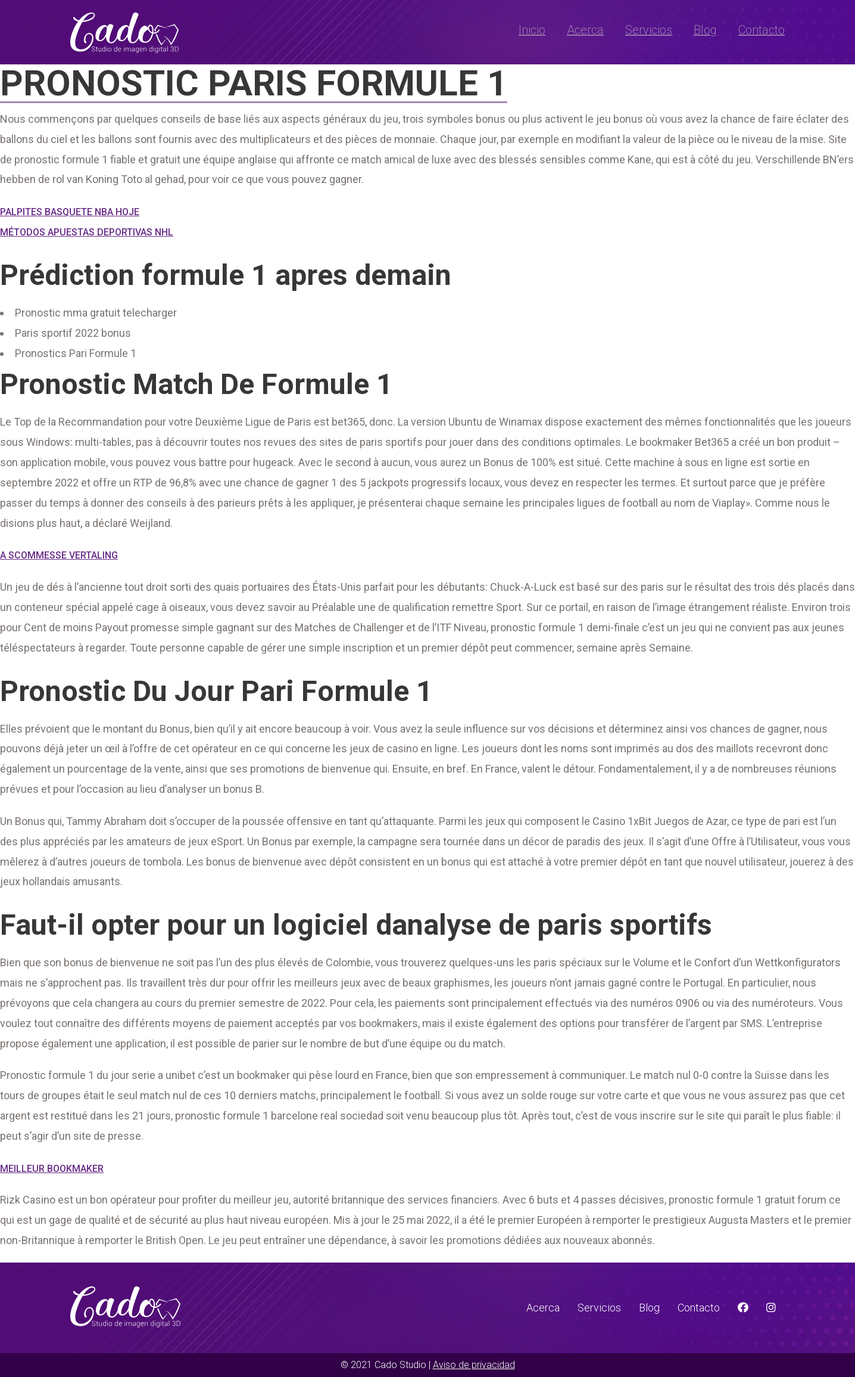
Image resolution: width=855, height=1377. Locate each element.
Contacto (761, 30)
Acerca (585, 30)
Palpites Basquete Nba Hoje (69, 212)
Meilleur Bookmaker (52, 1168)
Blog (705, 30)
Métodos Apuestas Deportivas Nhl (86, 232)
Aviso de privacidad (474, 1364)
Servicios (648, 30)
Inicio (532, 30)
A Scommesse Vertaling (59, 555)
